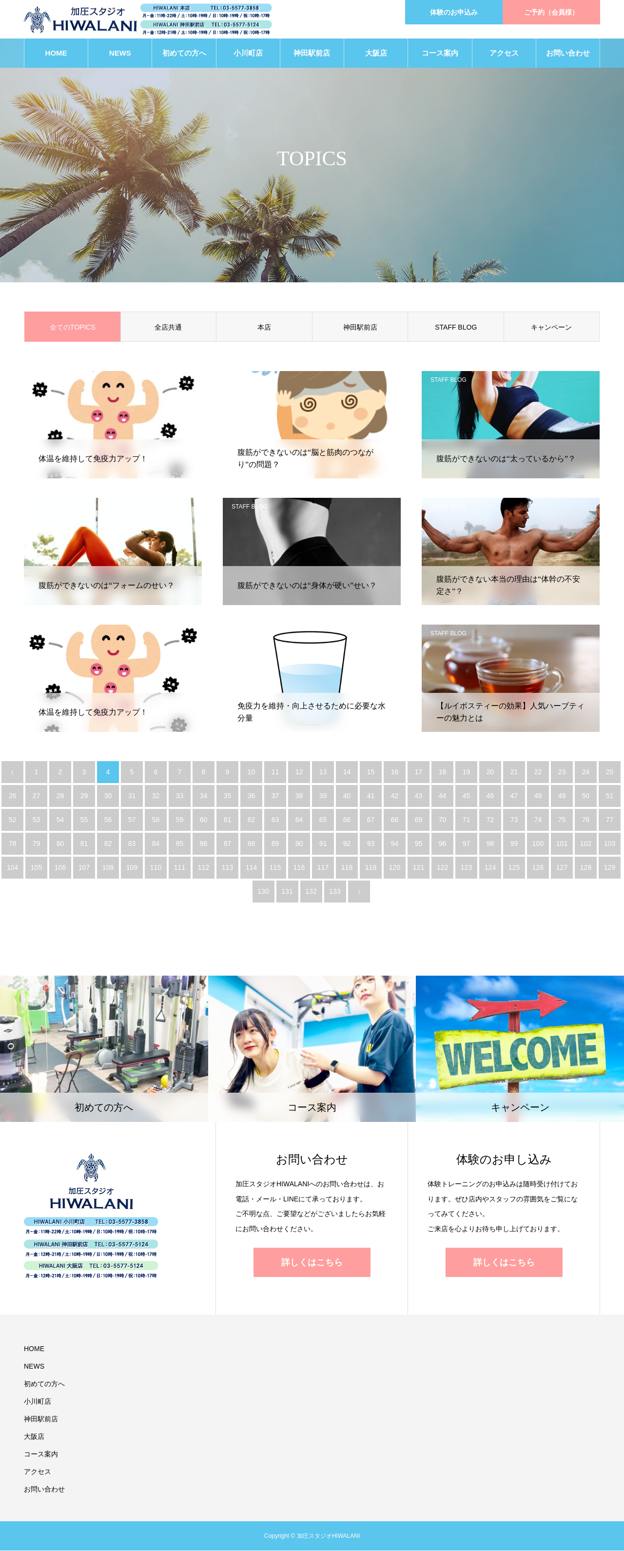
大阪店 (376, 53)
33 (180, 796)
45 (466, 796)
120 (394, 868)
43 (419, 796)
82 (108, 844)
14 (347, 772)
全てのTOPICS (73, 328)
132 (310, 892)
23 (562, 772)
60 (204, 820)
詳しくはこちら (312, 1263)
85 (180, 844)
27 (36, 796)
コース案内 (440, 53)
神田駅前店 (311, 53)
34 (204, 796)
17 (419, 772)
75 (562, 820)
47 (514, 796)
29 (84, 796)
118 (346, 868)
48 (538, 796)
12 (299, 772)
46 (490, 796)
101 (561, 844)
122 (442, 868)
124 (490, 868)
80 (60, 844)
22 (538, 772)
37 (275, 796)
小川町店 (248, 53)
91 (323, 844)
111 (179, 868)
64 (299, 820)
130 (263, 892)
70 (443, 820)
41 (371, 796)
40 (347, 796)
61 (228, 820)
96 (443, 844)
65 (323, 820)
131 (286, 892)
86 (204, 844)
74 (538, 820)
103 (609, 844)
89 (275, 844)
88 (251, 844)
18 (443, 772)
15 (371, 772)
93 (371, 844)
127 (561, 868)
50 (586, 796)
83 (132, 844)
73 (514, 820)
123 (466, 868)
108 (108, 868)
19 (466, 772)
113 (227, 868)
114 (251, 868)
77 (610, 820)
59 (180, 820)
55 (84, 820)
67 (371, 820)
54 (60, 820)
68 (395, 820)
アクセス (504, 53)
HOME (56, 53)
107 (84, 868)
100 (538, 844)
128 (585, 868)
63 (275, 820)
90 (299, 844)
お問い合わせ (568, 53)
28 (60, 796)
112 (203, 868)
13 (323, 772)
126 (538, 868)
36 (251, 796)
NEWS (120, 53)
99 (514, 844)
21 (514, 772)
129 (609, 868)
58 (156, 820)
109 (131, 868)
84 (156, 844)
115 (275, 868)
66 (347, 820)
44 (443, 796)
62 (251, 820)
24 (586, 772)
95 (419, 844)
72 (490, 820)
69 (419, 820)
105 (36, 868)
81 (84, 844)
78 (13, 844)
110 (155, 868)
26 (13, 796)
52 (13, 820)
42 (395, 796)
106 (60, 868)
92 (347, 844)
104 (12, 868)
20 (490, 772)
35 (228, 796)
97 (466, 844)
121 (418, 868)
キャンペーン (551, 328)
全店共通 (168, 328)
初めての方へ (184, 53)
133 (334, 892)
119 (370, 868)
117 (323, 868)
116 (299, 868)
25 (610, 772)
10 (251, 772)
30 (108, 796)
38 (299, 796)
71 (466, 820)
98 (490, 844)
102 (585, 844)
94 (395, 844)
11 (275, 772)
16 (395, 772)
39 (323, 796)
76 (586, 820)
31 (132, 796)
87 (228, 844)
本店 (264, 328)
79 (36, 844)
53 (36, 820)
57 (132, 820)
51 (610, 796)
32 (156, 796)
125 (514, 868)
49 (562, 796)
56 (108, 820)
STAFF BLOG (456, 328)
